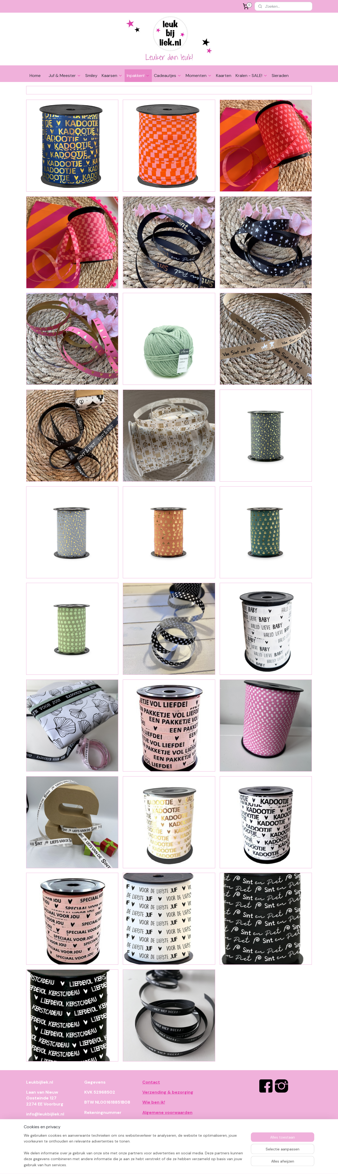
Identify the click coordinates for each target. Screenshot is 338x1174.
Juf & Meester (65, 75)
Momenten (199, 75)
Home (35, 75)
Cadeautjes (167, 75)
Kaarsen (112, 75)
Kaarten (223, 75)
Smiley (91, 75)
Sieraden (280, 75)
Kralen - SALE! (251, 75)
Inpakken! (138, 75)
